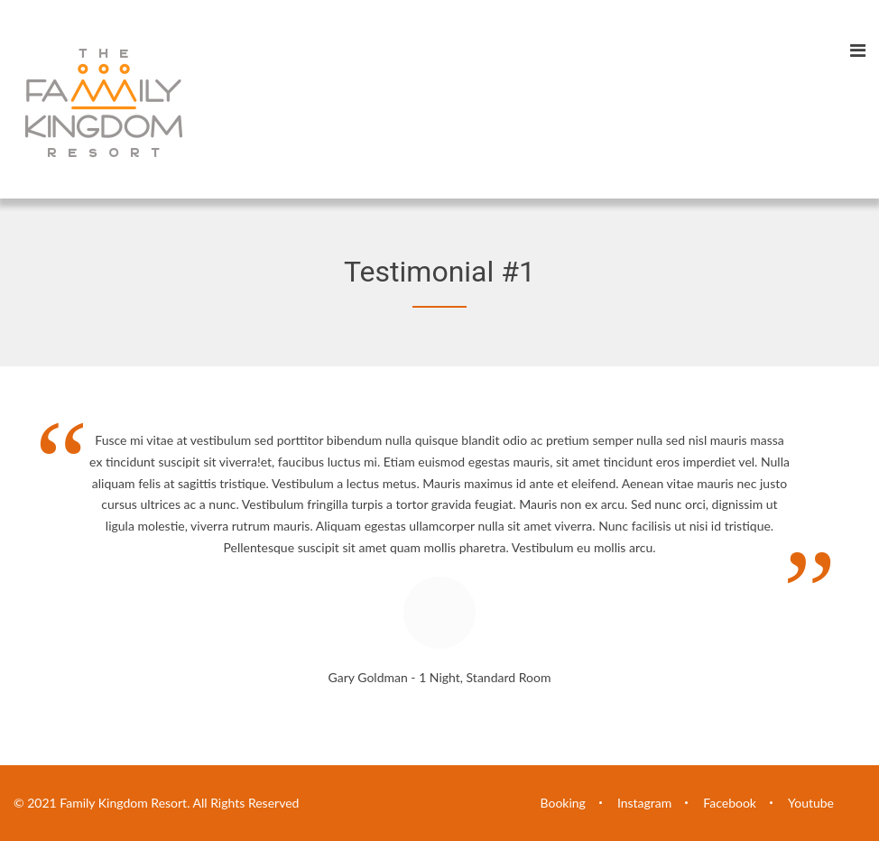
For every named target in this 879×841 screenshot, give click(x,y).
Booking (563, 802)
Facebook (729, 802)
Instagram (644, 802)
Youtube (811, 802)
